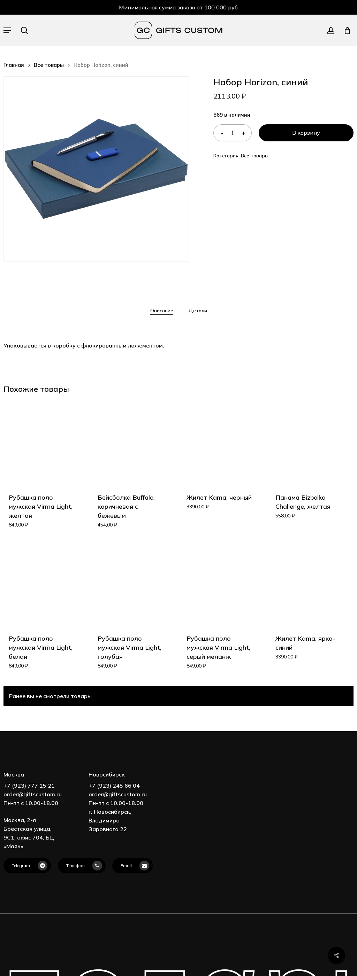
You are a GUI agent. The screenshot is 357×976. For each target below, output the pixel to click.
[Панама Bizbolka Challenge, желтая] (308, 442)
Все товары (49, 65)
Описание (161, 310)
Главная (13, 65)
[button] (7, 30)
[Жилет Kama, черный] (219, 442)
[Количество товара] (232, 133)
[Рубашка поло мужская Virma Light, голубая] (131, 583)
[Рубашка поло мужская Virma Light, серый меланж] (219, 583)
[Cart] (345, 30)
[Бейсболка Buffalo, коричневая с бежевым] (131, 442)
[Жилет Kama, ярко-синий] (308, 583)
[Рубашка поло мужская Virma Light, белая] (42, 583)
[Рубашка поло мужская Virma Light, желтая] (42, 442)
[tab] (161, 310)
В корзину (306, 132)
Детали (198, 310)
